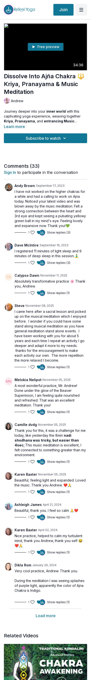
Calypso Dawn (27, 275)
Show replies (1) (58, 293)
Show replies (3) (58, 232)
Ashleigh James (28, 505)
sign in (10, 172)
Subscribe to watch (46, 138)
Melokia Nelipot (28, 380)
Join (63, 9)
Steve (20, 306)
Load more (46, 615)
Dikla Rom (23, 565)
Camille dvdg (26, 425)
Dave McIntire (27, 245)
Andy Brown (25, 186)
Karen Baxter (26, 474)
